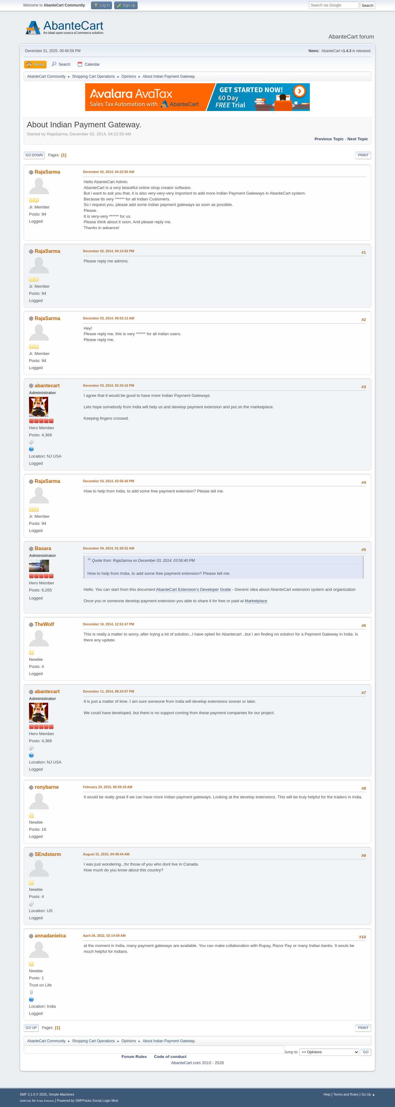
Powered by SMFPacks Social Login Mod (87, 1100)
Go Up (31, 1028)
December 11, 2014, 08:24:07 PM (108, 691)
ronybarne (47, 787)
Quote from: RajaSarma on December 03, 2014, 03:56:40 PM (143, 560)
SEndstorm (48, 854)
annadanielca (50, 935)
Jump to (290, 1052)
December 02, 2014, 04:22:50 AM (108, 172)
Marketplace (256, 601)
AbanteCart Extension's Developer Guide (193, 589)
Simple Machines (61, 1094)
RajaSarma (47, 172)
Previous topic (329, 139)
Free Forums (45, 1100)
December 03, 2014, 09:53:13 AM (108, 318)
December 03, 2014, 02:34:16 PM (108, 385)
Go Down (34, 155)
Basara (43, 548)
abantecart (47, 385)
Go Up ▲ (368, 1094)
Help (327, 1094)
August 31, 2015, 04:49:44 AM (106, 854)
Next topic (357, 139)
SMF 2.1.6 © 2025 (33, 1094)
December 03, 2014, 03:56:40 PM (108, 481)
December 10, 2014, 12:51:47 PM (108, 624)
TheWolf (44, 624)
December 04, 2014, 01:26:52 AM (108, 548)
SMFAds (25, 1100)
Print (363, 155)
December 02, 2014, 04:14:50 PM (108, 251)
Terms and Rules (346, 1094)
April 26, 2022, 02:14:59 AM (104, 935)
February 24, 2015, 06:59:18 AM (107, 787)
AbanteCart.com (186, 1062)
